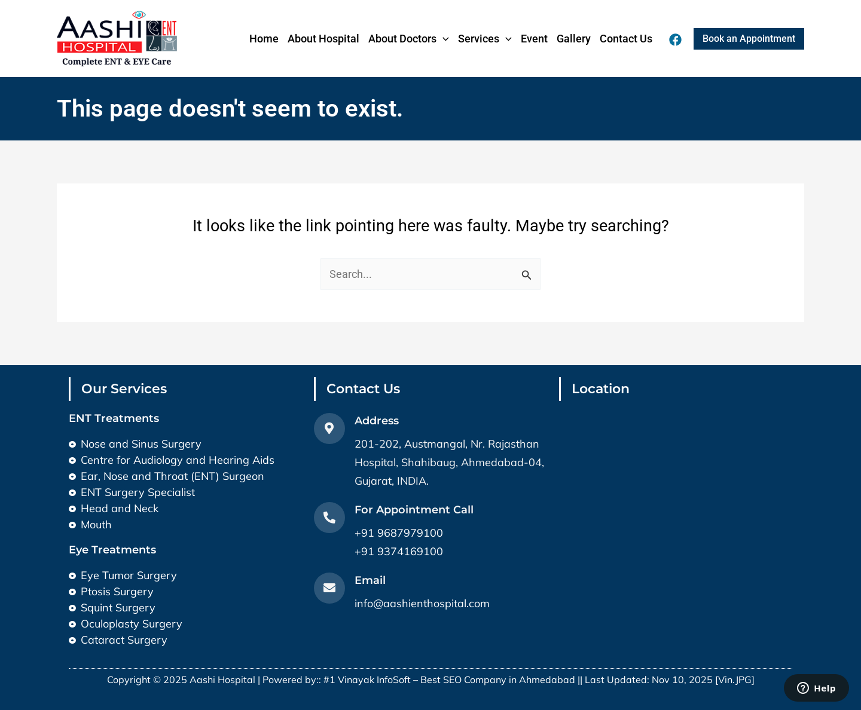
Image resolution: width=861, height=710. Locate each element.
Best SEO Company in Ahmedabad (497, 679)
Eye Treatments (112, 549)
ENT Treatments (114, 418)
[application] (442, 39)
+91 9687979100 (399, 533)
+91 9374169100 (399, 551)
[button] (749, 39)
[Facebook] (675, 39)
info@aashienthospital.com (422, 603)
